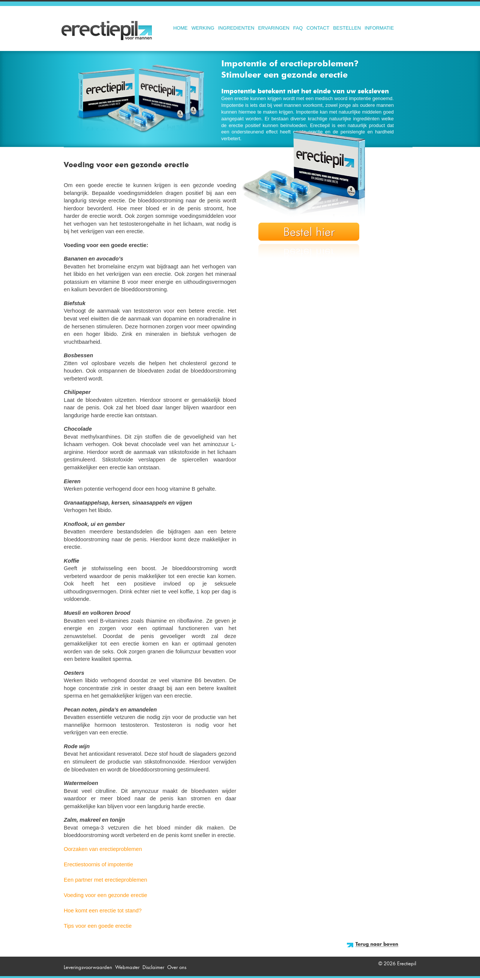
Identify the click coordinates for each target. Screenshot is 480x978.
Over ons (176, 967)
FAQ (298, 28)
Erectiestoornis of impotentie (98, 864)
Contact (317, 28)
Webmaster (127, 967)
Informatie (379, 28)
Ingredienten (236, 28)
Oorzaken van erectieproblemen (103, 849)
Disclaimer (153, 967)
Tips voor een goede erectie (98, 926)
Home (180, 28)
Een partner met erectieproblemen (105, 880)
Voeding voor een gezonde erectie (105, 895)
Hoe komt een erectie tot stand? (103, 911)
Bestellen (347, 28)
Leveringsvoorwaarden (88, 967)
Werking (202, 28)
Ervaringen (273, 28)
